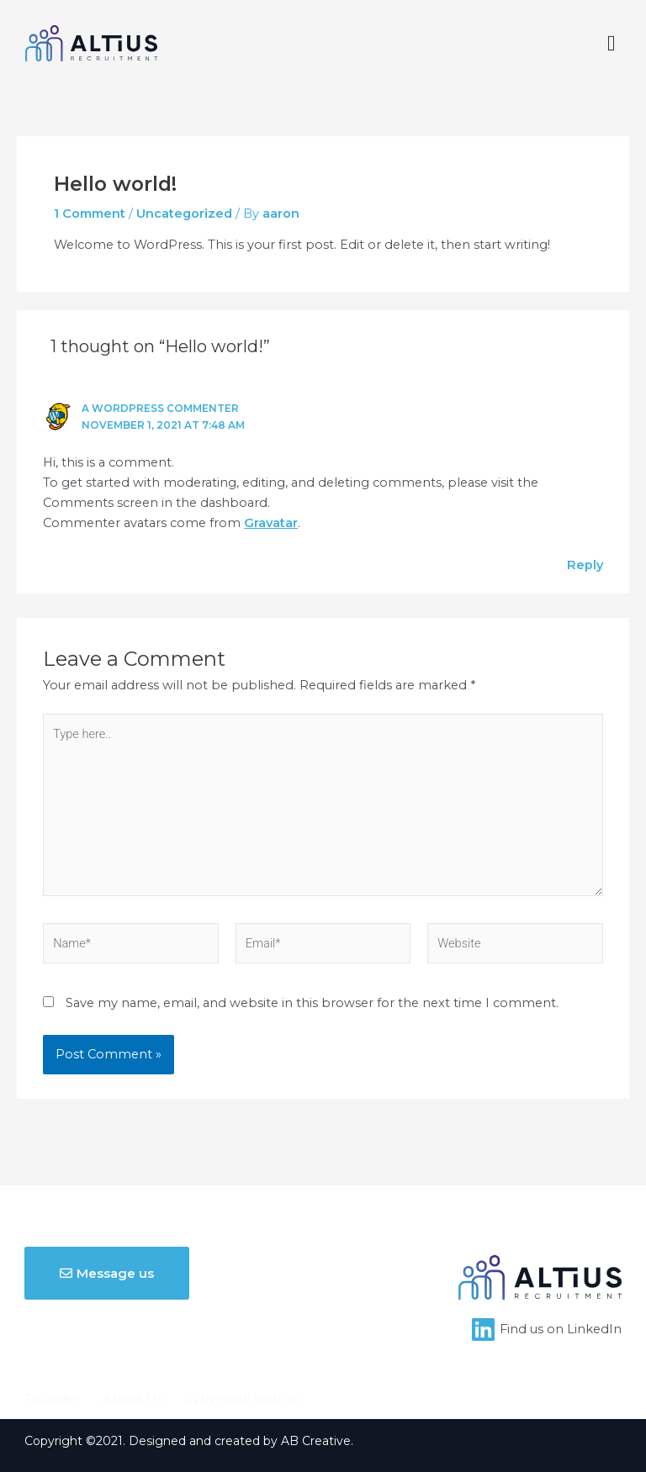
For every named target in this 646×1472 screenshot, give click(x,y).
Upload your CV (86, 1381)
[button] (611, 43)
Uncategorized (184, 213)
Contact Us (195, 1381)
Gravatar (271, 522)
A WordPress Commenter (160, 408)
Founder (52, 1354)
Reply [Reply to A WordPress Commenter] (585, 564)
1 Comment (89, 213)
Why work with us (242, 1354)
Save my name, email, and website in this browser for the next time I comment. (312, 1002)
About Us (133, 1354)
